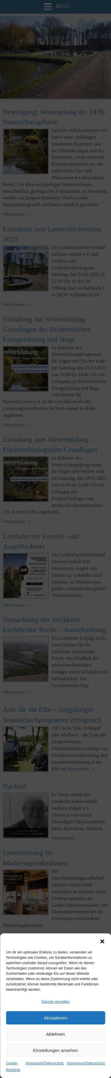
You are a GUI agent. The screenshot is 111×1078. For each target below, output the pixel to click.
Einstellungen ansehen (55, 1050)
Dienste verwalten (55, 1002)
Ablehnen (55, 1034)
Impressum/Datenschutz (44, 1063)
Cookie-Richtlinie (13, 1066)
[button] (102, 941)
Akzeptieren (55, 1017)
